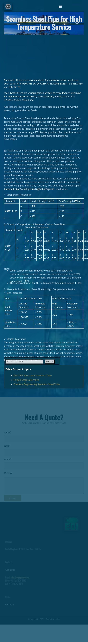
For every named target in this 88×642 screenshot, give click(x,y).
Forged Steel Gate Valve (26, 382)
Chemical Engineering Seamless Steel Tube (36, 386)
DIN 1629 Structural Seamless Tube (32, 377)
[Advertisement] (44, 55)
